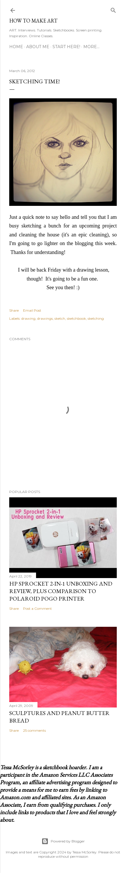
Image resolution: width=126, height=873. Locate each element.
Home (16, 46)
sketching (96, 318)
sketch (59, 318)
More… (91, 46)
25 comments (34, 730)
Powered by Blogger (63, 841)
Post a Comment (37, 608)
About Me (37, 46)
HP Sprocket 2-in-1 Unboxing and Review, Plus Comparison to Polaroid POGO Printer (60, 591)
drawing (28, 318)
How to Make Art (33, 20)
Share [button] (14, 310)
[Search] (113, 9)
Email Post (32, 310)
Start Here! (66, 46)
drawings (45, 318)
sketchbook (76, 318)
